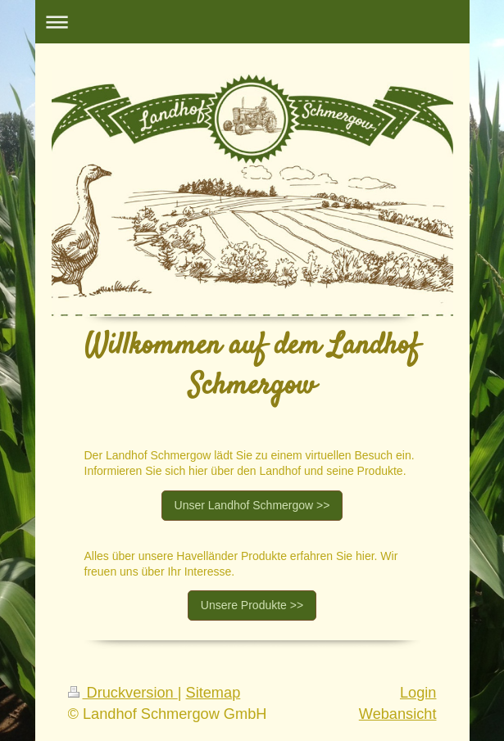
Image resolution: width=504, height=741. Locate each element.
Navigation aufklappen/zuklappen (252, 21)
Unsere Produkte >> (252, 605)
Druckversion (123, 693)
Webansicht (398, 714)
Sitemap (213, 693)
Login (418, 693)
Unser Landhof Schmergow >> (252, 505)
